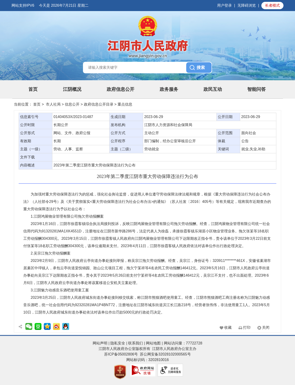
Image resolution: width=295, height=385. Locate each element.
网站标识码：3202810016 (147, 360)
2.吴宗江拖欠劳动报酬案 (51, 253)
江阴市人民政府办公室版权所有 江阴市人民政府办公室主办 (148, 349)
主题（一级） (31, 149)
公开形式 (27, 133)
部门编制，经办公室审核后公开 (170, 141)
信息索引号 (29, 117)
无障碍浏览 (246, 5)
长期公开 (60, 125)
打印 (247, 327)
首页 (33, 89)
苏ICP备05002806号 (121, 354)
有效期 (25, 141)
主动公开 (151, 133)
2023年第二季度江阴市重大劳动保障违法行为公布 (94, 165)
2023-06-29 (153, 117)
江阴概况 (72, 89)
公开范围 (225, 133)
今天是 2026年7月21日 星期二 (63, 5)
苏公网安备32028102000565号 (165, 354)
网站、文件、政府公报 (71, 133)
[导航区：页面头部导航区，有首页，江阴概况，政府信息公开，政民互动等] (147, 89)
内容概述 (27, 165)
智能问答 (256, 89)
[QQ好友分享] (65, 326)
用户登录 (224, 5)
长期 (57, 141)
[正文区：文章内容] (147, 221)
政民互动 (213, 89)
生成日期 (118, 117)
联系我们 (135, 343)
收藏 (228, 327)
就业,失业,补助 (253, 149)
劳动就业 (151, 149)
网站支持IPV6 (23, 5)
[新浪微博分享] (56, 326)
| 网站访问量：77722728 (181, 343)
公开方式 (118, 133)
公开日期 (225, 117)
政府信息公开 (120, 89)
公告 (245, 141)
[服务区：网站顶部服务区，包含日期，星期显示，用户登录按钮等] (147, 5)
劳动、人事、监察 (68, 149)
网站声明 (100, 343)
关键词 (223, 149)
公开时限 (27, 125)
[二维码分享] (28, 326)
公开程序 (118, 141)
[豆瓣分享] (38, 326)
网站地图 (153, 343)
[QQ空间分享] (47, 326)
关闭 (265, 327)
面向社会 (248, 133)
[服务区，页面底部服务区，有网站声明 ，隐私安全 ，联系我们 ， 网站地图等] (147, 360)
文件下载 (27, 157)
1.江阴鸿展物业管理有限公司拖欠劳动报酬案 (67, 216)
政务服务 (169, 89)
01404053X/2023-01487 (73, 117)
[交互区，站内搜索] (147, 67)
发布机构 (118, 125)
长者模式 (272, 5)
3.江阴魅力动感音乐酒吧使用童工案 (60, 290)
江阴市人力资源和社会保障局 (168, 125)
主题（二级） (122, 149)
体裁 (221, 141)
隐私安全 (117, 343)
